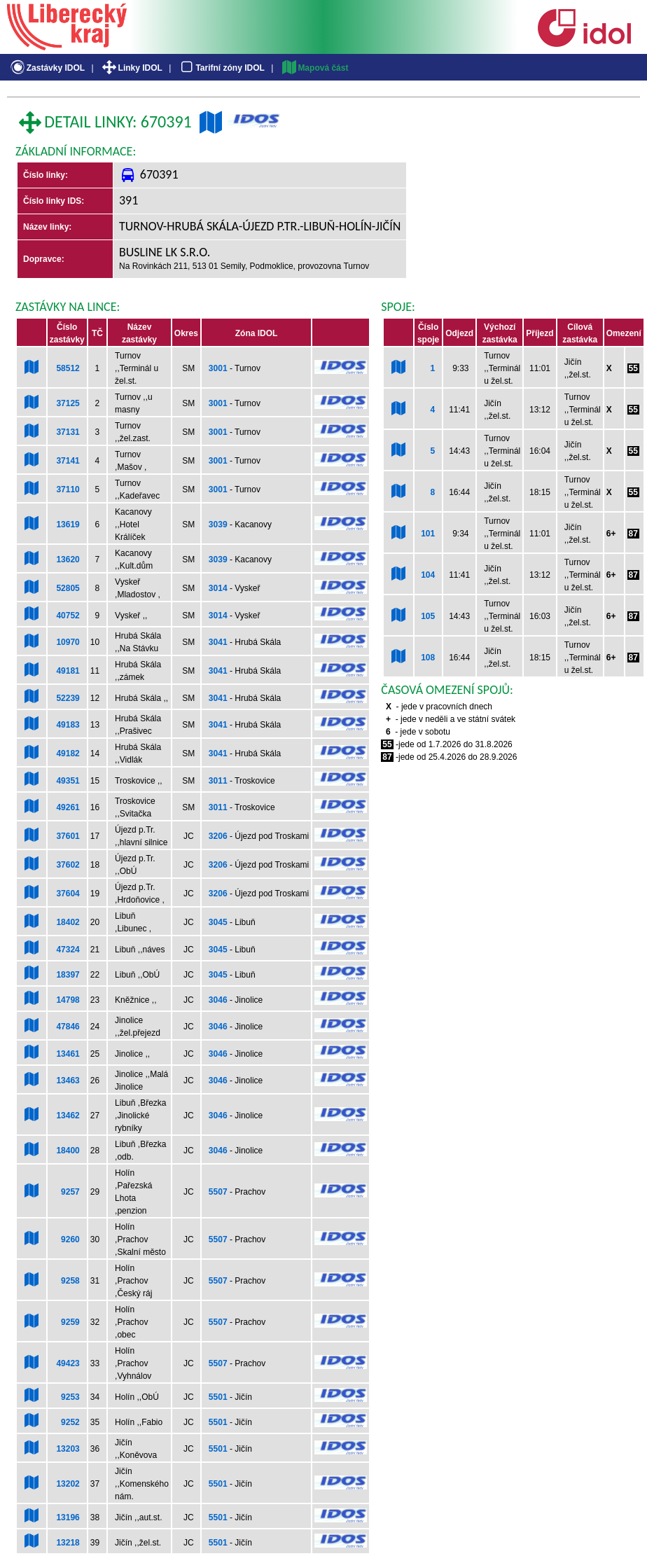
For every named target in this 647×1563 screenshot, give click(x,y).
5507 (218, 1192)
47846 (67, 1026)
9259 (70, 1322)
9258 (70, 1281)
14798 (67, 1000)
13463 (67, 1080)
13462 (67, 1115)
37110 (67, 489)
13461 (67, 1054)
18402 (67, 922)
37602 (67, 865)
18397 (67, 975)
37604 (67, 893)
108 (428, 657)
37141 (67, 461)
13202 (67, 1484)
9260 (70, 1239)
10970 (67, 642)
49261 (67, 807)
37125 (67, 403)
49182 (67, 753)
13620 (67, 559)
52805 (67, 588)
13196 (67, 1517)
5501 (218, 1397)
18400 (67, 1150)
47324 (67, 949)
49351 (67, 781)
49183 (67, 725)
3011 (218, 781)
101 (428, 534)
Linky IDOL (131, 68)
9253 (70, 1397)
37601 (67, 836)
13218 (67, 1543)
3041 (218, 642)
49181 (67, 671)
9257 (70, 1192)
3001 (218, 368)
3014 (218, 588)
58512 (67, 368)
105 (428, 616)
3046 (218, 1000)
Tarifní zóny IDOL (221, 68)
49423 (67, 1363)
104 (428, 575)
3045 (218, 922)
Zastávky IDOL (46, 68)
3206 (218, 836)
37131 (67, 432)
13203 (67, 1449)
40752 (67, 615)
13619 (67, 524)
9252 (70, 1422)
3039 (218, 524)
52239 (67, 698)
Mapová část (314, 68)
